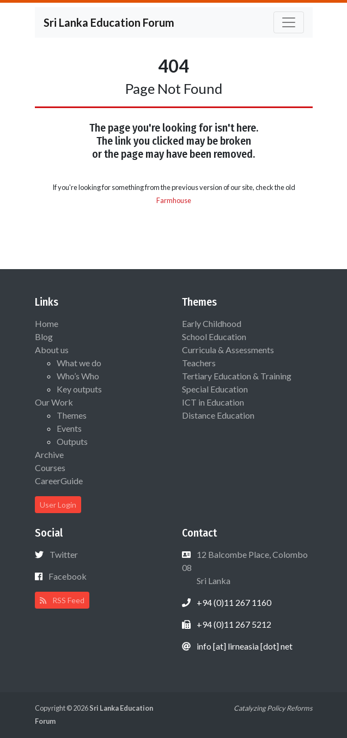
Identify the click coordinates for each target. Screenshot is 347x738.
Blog (44, 336)
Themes (72, 415)
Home (46, 323)
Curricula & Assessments (228, 349)
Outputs (72, 441)
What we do (79, 363)
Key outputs (79, 389)
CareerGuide (59, 480)
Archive (49, 454)
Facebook (67, 576)
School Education (214, 336)
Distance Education (218, 415)
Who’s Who (78, 376)
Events (69, 428)
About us (52, 349)
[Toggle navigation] (288, 22)
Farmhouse (173, 200)
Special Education (215, 389)
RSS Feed (62, 600)
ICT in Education (213, 402)
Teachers (199, 363)
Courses (50, 467)
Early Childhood (211, 323)
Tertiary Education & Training (236, 376)
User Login (58, 504)
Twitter (64, 554)
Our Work (54, 402)
